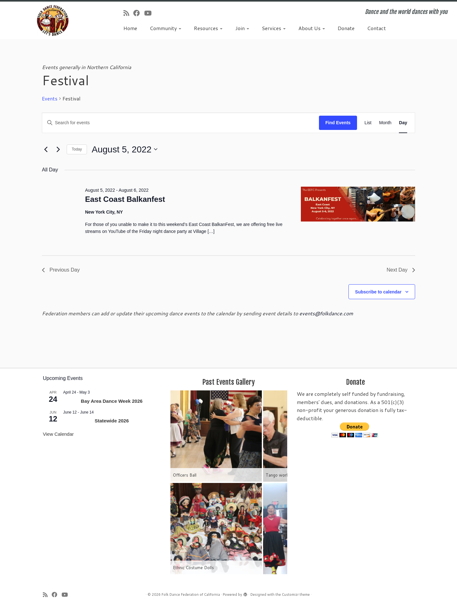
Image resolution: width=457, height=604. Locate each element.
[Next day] (58, 149)
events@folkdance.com (326, 313)
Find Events (337, 122)
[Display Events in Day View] (403, 123)
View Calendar (58, 434)
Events (49, 98)
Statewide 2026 (112, 420)
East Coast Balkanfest (125, 199)
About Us (311, 28)
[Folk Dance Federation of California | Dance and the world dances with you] (52, 20)
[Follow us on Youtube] (150, 13)
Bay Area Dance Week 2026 (111, 401)
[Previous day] (46, 149)
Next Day (401, 270)
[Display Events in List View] (368, 123)
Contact (376, 28)
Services (274, 28)
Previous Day (61, 270)
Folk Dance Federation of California (191, 594)
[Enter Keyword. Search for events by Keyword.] (180, 123)
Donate (346, 28)
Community (165, 28)
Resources (208, 28)
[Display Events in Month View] (385, 123)
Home (130, 28)
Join (242, 28)
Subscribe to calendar (378, 291)
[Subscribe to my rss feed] (128, 13)
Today (77, 149)
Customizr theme (296, 594)
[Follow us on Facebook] (138, 13)
